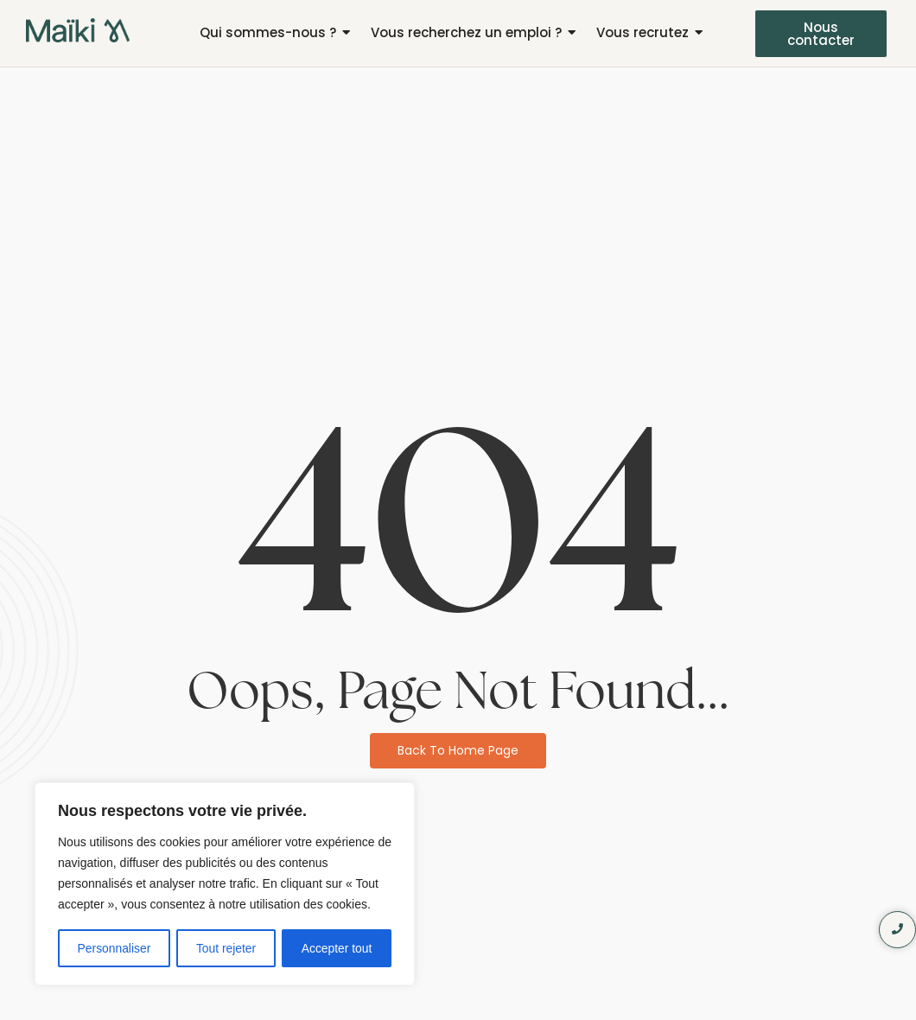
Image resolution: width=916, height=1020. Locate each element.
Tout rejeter (226, 948)
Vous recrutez (642, 32)
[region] (225, 884)
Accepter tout (337, 948)
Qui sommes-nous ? (268, 32)
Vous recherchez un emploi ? (466, 32)
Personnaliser (114, 948)
